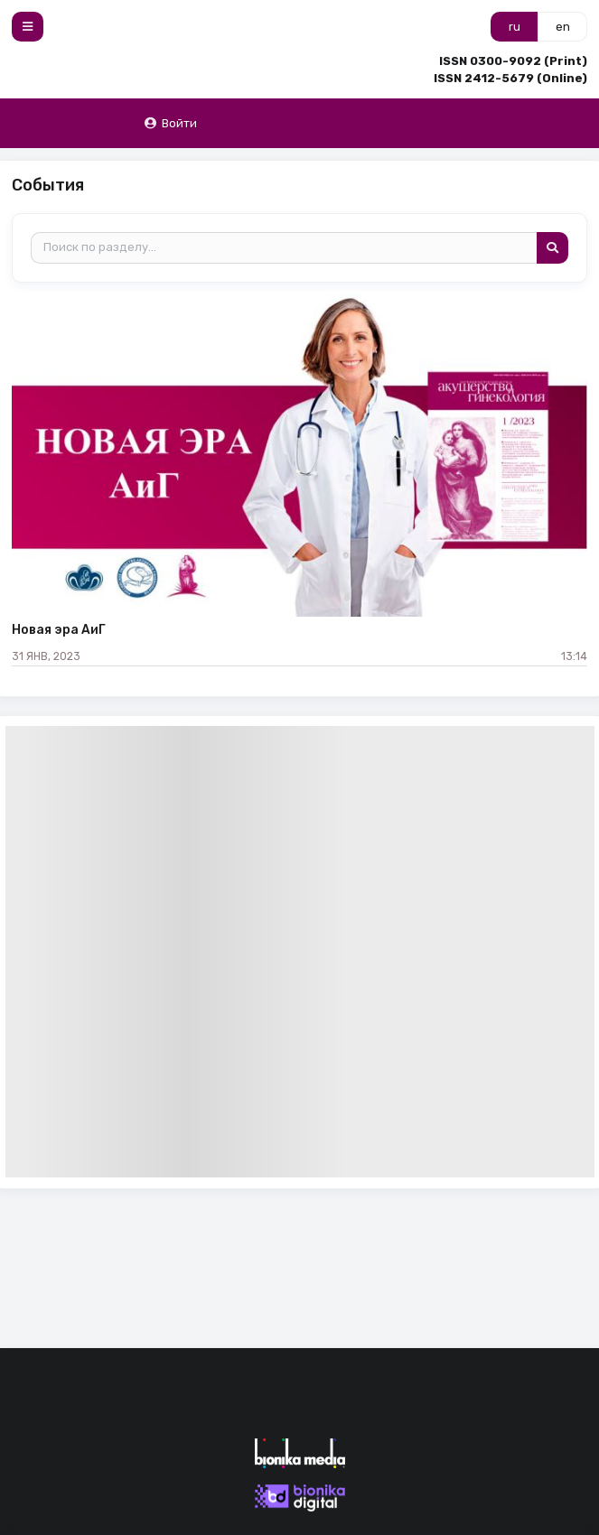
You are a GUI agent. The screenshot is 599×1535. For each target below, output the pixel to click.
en (563, 26)
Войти (170, 123)
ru (514, 26)
